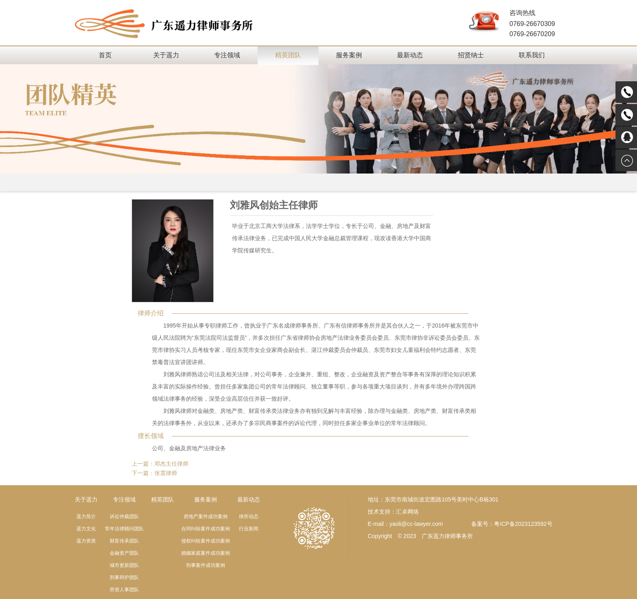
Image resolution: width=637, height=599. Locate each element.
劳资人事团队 (124, 589)
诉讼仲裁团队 (124, 516)
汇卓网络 (407, 511)
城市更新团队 (124, 565)
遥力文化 (86, 529)
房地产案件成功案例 (206, 516)
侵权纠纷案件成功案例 (205, 541)
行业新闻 (248, 529)
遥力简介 (86, 516)
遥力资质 (86, 541)
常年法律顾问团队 (124, 529)
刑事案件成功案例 (205, 565)
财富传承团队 (124, 541)
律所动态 (248, 516)
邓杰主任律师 (171, 463)
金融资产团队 (124, 553)
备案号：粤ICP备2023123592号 (511, 524)
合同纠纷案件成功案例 (205, 529)
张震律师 (165, 473)
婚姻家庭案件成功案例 (205, 553)
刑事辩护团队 (124, 577)
